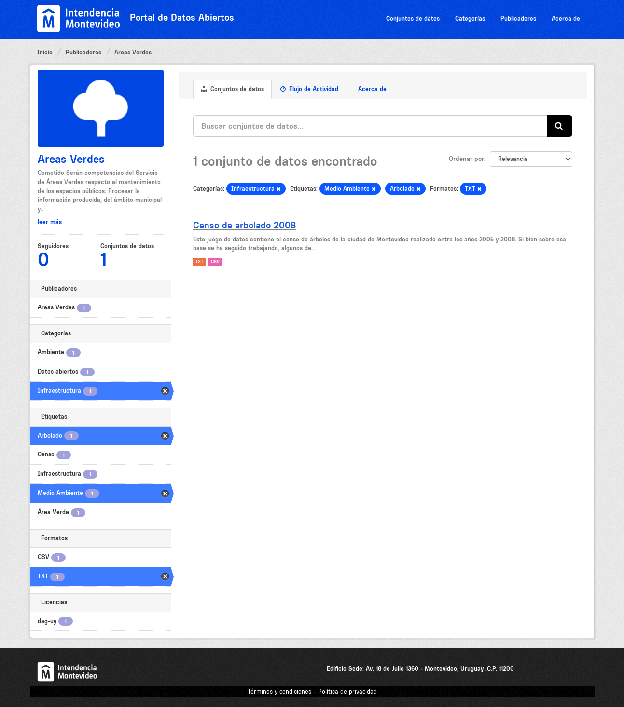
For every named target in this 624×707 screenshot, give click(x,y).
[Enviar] (559, 126)
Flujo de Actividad (309, 89)
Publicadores (518, 18)
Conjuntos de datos (413, 18)
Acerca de (566, 18)
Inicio (45, 52)
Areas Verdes (133, 52)
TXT (199, 261)
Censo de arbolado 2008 (244, 225)
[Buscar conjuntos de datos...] (370, 126)
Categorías (470, 18)
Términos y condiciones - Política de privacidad (312, 691)
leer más (50, 222)
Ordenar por (466, 158)
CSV (215, 261)
